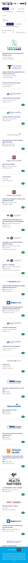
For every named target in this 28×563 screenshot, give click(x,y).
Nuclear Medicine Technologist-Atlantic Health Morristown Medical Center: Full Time (12, 457)
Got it (19, 549)
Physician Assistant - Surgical (10, 506)
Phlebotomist (6, 364)
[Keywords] (14, 15)
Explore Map (21, 8)
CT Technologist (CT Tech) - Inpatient (12, 487)
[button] (18, 24)
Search (5, 8)
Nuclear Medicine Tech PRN (9, 410)
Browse (12, 8)
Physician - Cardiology (8, 264)
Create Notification (20, 32)
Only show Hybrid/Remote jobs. (11, 26)
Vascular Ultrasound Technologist (11, 83)
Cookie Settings (12, 549)
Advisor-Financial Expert (8, 164)
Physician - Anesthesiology (9, 545)
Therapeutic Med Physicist (9, 327)
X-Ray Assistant (6, 176)
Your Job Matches (8, 11)
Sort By (3, 32)
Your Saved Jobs (20, 11)
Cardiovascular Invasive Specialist (11, 98)
